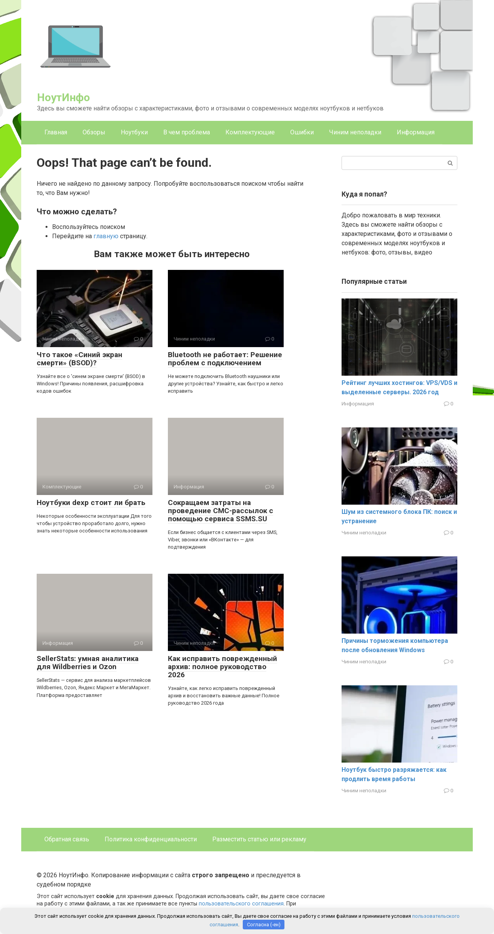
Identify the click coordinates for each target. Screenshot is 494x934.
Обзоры (94, 132)
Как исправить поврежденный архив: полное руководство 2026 (222, 666)
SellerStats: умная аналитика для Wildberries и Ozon (88, 662)
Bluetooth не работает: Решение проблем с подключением (225, 358)
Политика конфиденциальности (151, 839)
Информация (416, 132)
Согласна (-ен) (264, 924)
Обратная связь (66, 839)
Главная (55, 132)
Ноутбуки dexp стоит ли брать (91, 502)
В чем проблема (186, 132)
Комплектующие (250, 132)
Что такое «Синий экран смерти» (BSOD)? (79, 358)
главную (105, 236)
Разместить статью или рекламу (259, 839)
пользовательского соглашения (241, 903)
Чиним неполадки (355, 132)
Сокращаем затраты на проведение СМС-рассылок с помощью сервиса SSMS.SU (220, 510)
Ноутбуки (134, 132)
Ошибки (302, 132)
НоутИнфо (63, 97)
